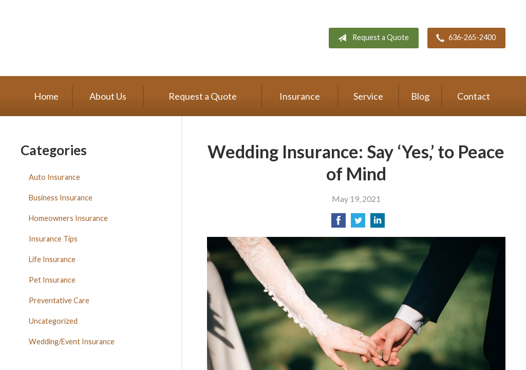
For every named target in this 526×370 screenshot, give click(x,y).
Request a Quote (371, 38)
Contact (473, 96)
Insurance (299, 96)
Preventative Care (59, 300)
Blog (420, 96)
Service (368, 96)
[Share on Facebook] (338, 223)
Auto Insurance (54, 177)
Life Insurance (52, 259)
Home (46, 96)
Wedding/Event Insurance (72, 341)
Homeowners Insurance (68, 218)
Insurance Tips (53, 238)
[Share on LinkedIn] (377, 223)
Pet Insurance (52, 279)
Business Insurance (60, 197)
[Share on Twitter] (358, 223)
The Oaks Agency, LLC (143, 38)
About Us (107, 96)
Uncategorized (53, 321)
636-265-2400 (464, 38)
